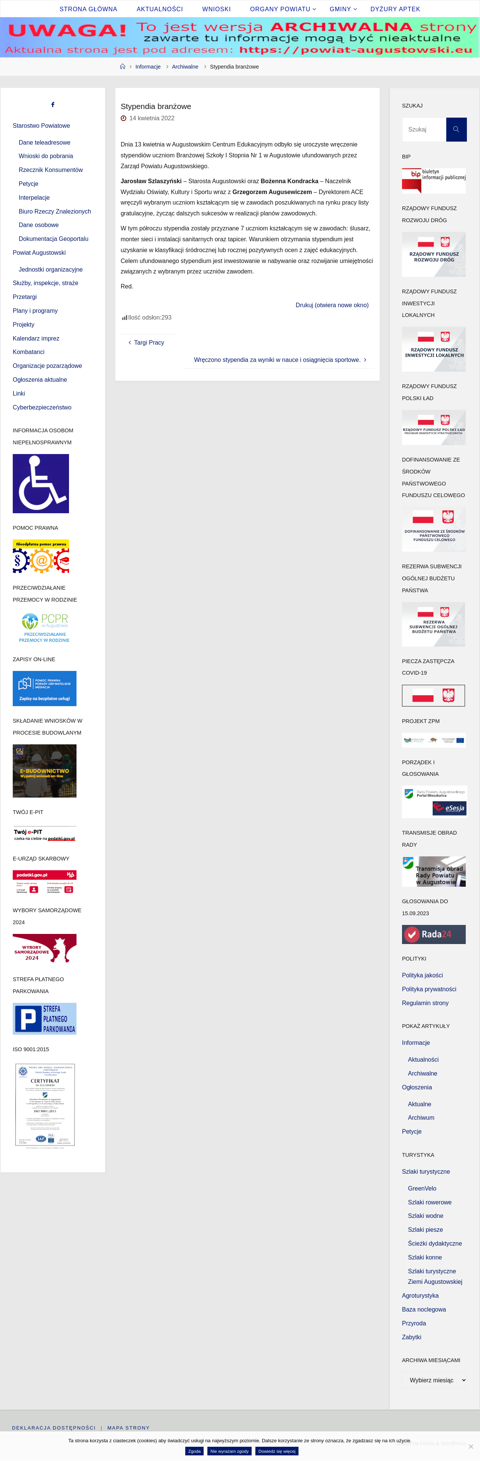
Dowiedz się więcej (277, 1451)
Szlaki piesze (425, 1229)
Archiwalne (185, 67)
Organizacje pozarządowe (47, 366)
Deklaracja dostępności (54, 1428)
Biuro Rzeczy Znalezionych (55, 211)
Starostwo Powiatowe (41, 125)
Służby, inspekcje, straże (45, 283)
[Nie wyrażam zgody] (470, 1446)
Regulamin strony (425, 1003)
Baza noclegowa (424, 1309)
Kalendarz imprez (36, 338)
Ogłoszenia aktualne (40, 379)
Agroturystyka (420, 1295)
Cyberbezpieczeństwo (42, 407)
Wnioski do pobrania (46, 156)
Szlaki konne (425, 1257)
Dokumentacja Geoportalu (53, 239)
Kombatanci (29, 352)
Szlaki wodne (425, 1216)
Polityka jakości (422, 975)
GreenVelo (422, 1188)
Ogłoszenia (417, 1087)
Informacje (147, 67)
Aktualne (419, 1104)
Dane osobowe (39, 225)
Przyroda (414, 1323)
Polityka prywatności (429, 989)
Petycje (28, 184)
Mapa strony (129, 1428)
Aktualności (423, 1059)
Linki (19, 393)
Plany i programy (35, 311)
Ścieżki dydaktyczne (435, 1243)
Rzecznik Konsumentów (51, 170)
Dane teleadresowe (44, 142)
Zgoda (194, 1451)
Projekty (23, 324)
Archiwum (421, 1117)
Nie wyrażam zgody (229, 1451)
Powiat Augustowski (39, 252)
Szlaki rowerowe (430, 1202)
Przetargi (25, 297)
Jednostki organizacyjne (51, 269)
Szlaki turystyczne (426, 1171)
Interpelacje (34, 197)
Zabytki (412, 1337)
